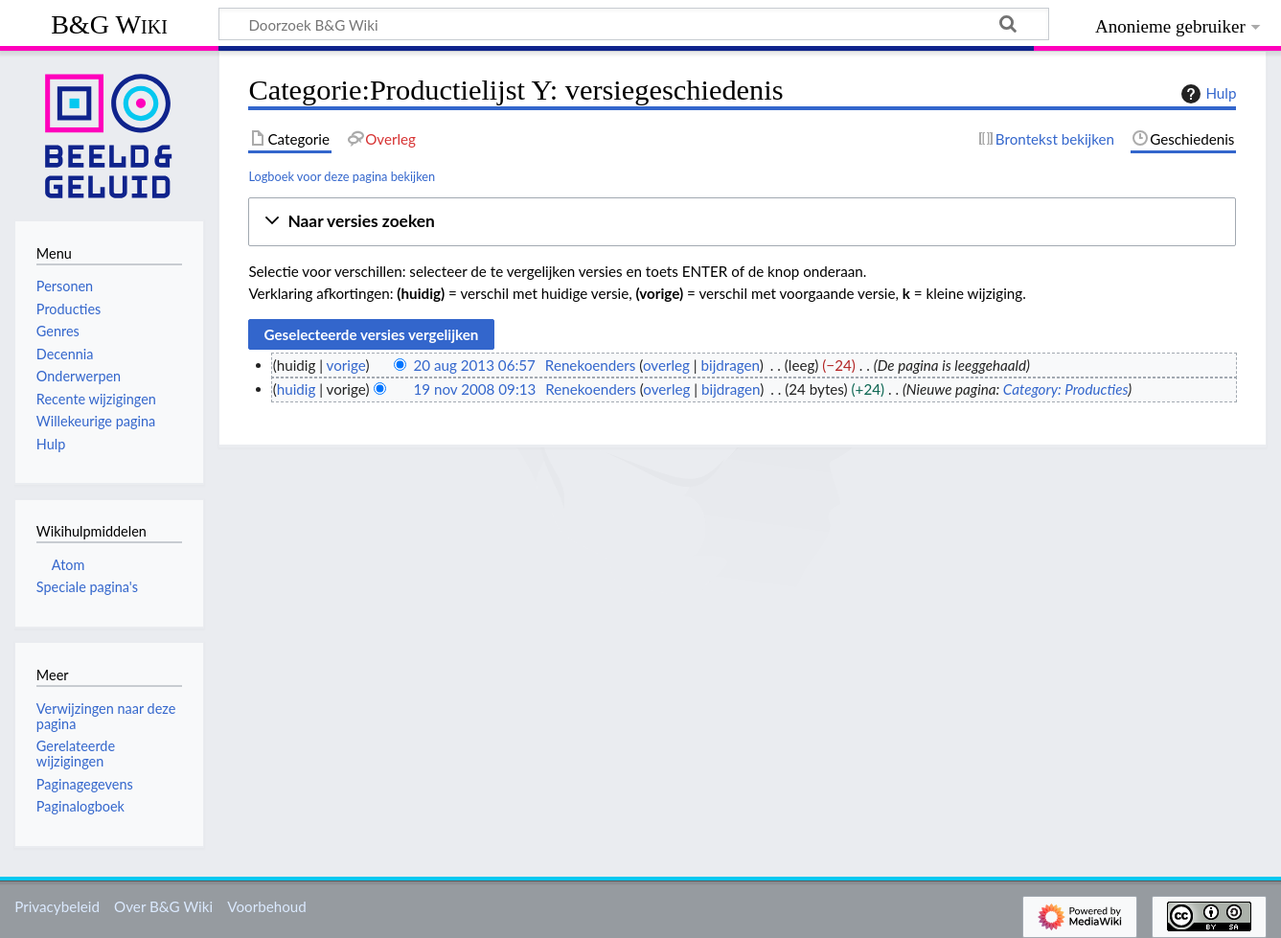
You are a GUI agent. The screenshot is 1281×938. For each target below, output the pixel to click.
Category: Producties (1065, 389)
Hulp (1206, 93)
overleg (666, 365)
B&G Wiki (109, 24)
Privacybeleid (57, 906)
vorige (346, 365)
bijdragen (730, 365)
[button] (742, 221)
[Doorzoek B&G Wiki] (633, 24)
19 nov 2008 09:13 (474, 389)
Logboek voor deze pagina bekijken (341, 176)
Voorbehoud (266, 906)
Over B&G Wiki (163, 906)
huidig (296, 389)
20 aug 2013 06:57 (474, 365)
